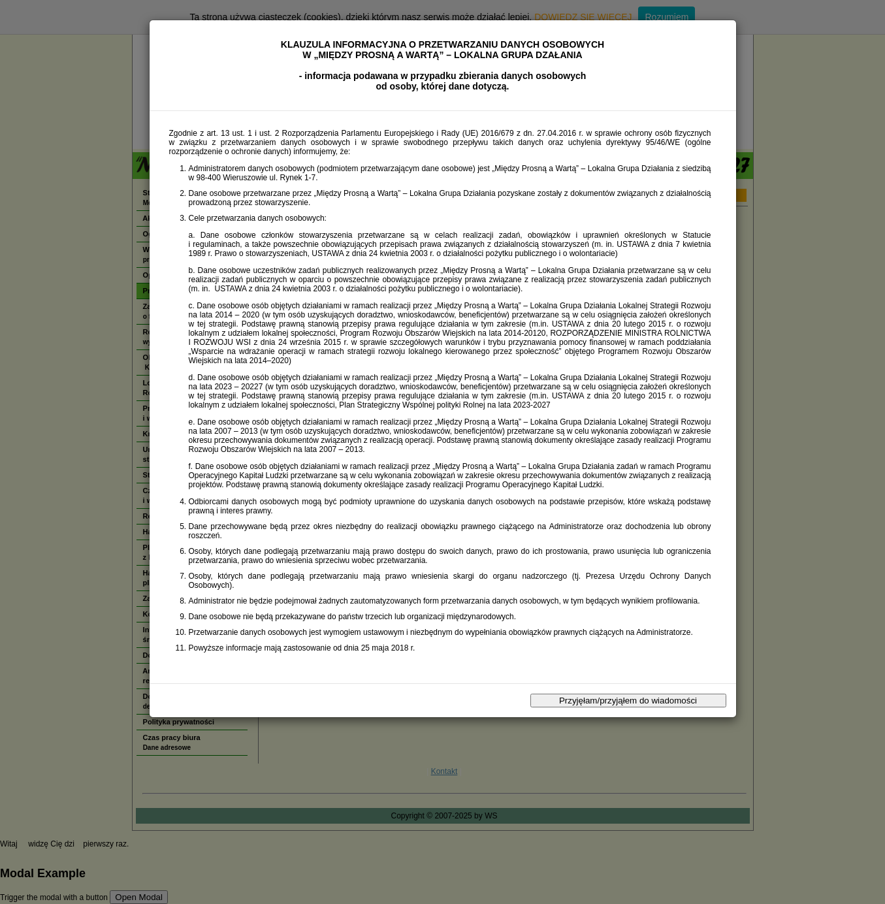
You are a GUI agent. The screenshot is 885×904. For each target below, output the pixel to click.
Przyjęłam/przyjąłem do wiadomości (628, 700)
